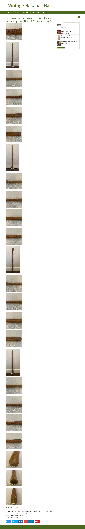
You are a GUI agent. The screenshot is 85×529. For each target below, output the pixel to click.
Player (22, 12)
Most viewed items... (61, 47)
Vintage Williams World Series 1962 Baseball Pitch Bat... (69, 42)
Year (44, 12)
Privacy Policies (26, 526)
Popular (59, 21)
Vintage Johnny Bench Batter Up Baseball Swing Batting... (68, 30)
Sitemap (13, 526)
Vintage (39, 12)
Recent (66, 21)
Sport (27, 12)
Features (16, 12)
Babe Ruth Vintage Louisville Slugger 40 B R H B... (69, 24)
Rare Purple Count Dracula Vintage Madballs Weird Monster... (69, 36)
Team (33, 12)
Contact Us (19, 526)
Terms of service (34, 526)
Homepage (9, 12)
